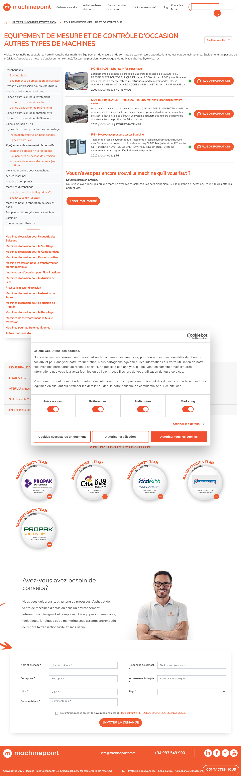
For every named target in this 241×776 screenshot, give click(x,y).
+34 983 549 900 (169, 753)
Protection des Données (142, 771)
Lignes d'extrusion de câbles (27, 102)
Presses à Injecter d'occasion (23, 288)
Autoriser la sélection (120, 436)
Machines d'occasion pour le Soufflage (29, 246)
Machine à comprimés (19, 181)
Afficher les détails (186, 424)
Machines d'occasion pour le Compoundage (32, 252)
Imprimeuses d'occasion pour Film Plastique (33, 272)
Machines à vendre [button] (67, 7)
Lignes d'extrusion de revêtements (31, 108)
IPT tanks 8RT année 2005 (28, 410)
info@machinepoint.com (118, 753)
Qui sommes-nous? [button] (145, 7)
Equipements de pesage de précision (32, 156)
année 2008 (23, 389)
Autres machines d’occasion (23, 333)
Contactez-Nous (177, 7)
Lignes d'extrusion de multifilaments (28, 118)
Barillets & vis (18, 75)
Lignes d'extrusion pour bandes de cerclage (33, 129)
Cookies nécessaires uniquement (62, 436)
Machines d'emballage (19, 187)
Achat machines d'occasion (92, 7)
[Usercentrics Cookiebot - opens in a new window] (190, 336)
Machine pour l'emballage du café (30, 192)
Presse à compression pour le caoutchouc (31, 86)
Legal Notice (165, 771)
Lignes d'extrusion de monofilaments (29, 113)
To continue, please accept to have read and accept (122, 713)
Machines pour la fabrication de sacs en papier (30, 205)
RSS (123, 771)
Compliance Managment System (193, 771)
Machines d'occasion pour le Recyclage (29, 312)
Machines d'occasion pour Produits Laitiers (32, 257)
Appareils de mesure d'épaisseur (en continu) (32, 163)
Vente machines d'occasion (117, 7)
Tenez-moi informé (83, 201)
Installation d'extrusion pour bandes (32, 135)
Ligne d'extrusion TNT (19, 124)
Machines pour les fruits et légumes (28, 328)
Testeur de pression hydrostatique (31, 151)
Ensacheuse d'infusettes (25, 198)
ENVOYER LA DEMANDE (120, 722)
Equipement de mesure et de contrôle (30, 145)
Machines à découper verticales (25, 91)
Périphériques (14, 70)
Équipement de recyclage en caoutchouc (30, 212)
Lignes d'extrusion (21, 140)
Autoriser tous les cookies (179, 436)
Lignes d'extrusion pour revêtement (28, 97)
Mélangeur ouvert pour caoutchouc (27, 170)
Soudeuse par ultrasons (21, 223)
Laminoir (11, 218)
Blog (165, 7)
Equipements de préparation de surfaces (35, 81)
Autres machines (16, 176)
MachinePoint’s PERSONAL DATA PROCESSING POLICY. (153, 713)
